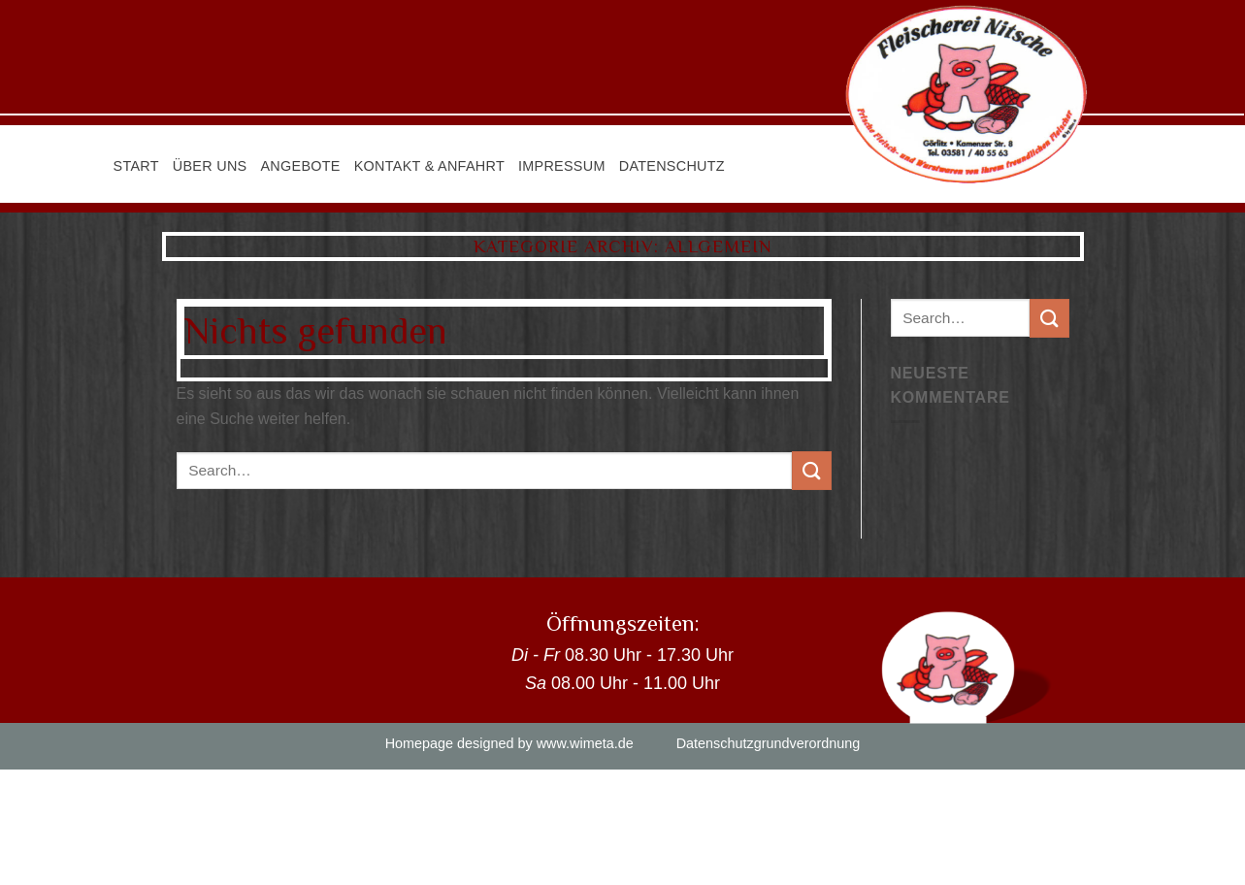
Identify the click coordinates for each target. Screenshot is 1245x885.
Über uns (210, 166)
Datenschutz (672, 166)
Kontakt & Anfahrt (429, 166)
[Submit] (811, 470)
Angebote (300, 166)
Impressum (562, 166)
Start (136, 166)
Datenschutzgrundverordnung (768, 743)
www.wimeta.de (585, 743)
